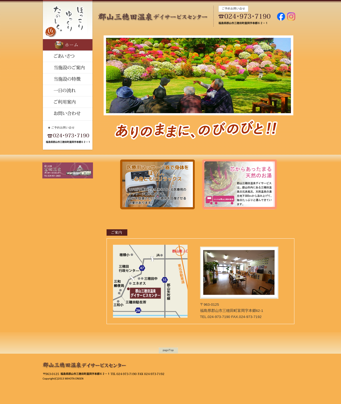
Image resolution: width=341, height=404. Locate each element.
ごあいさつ (67, 56)
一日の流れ (67, 90)
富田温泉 (159, 8)
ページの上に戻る (168, 350)
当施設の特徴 (67, 68)
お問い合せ (67, 113)
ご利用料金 (67, 102)
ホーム (67, 45)
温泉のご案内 (67, 79)
